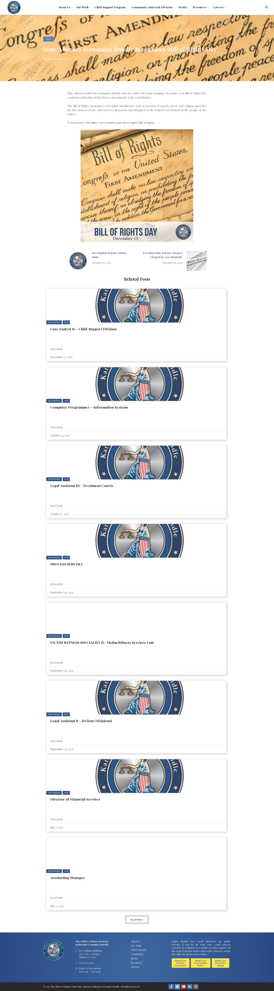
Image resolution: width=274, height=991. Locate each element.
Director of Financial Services (75, 799)
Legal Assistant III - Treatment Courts (81, 485)
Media (182, 7)
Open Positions (54, 322)
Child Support (138, 949)
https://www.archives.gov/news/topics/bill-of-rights (123, 122)
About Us (64, 7)
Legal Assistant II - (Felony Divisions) (81, 720)
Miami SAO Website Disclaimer (181, 963)
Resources (200, 7)
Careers (218, 7)
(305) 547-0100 (86, 962)
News (48, 39)
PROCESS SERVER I (66, 564)
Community (137, 953)
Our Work (82, 7)
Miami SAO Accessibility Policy (200, 963)
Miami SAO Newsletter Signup (220, 963)
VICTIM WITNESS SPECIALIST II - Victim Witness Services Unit (102, 642)
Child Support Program (110, 7)
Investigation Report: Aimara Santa (109, 255)
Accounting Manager (67, 877)
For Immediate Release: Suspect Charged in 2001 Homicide (162, 255)
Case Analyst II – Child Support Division (83, 329)
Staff (66, 322)
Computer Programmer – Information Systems (89, 407)
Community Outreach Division (152, 7)
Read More (56, 349)
